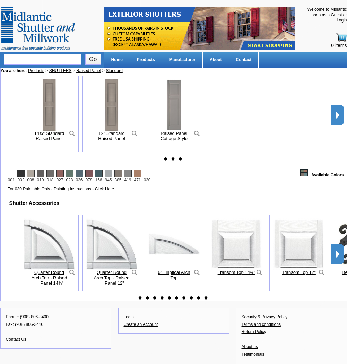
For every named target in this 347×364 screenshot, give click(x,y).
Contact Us (16, 339)
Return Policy (254, 331)
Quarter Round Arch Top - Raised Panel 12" (111, 278)
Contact (244, 59)
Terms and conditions (261, 324)
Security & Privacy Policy (265, 316)
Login (342, 20)
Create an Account (141, 324)
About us (250, 346)
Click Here (104, 189)
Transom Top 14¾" (236, 272)
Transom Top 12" (299, 272)
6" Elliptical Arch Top (174, 275)
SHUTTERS (60, 70)
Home (117, 59)
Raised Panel (88, 70)
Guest (336, 14)
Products (146, 59)
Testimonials (253, 354)
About (216, 59)
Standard (114, 70)
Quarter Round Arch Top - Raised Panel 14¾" (49, 278)
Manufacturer (182, 59)
